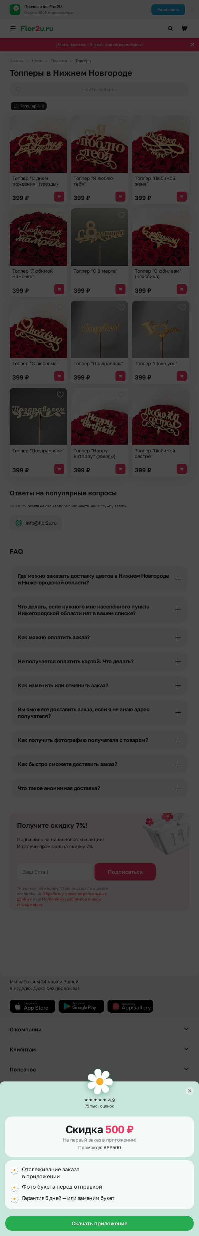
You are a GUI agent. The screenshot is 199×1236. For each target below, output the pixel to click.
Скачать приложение (99, 1223)
